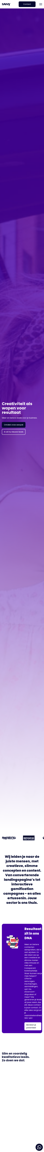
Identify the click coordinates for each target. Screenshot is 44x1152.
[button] (40, 4)
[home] (6, 4)
